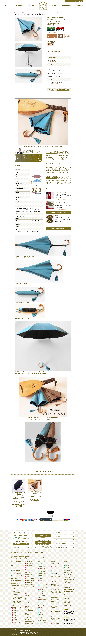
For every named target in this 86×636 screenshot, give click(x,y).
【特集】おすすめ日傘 (16, 575)
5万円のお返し (41, 593)
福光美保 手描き (28, 584)
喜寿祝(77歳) (41, 566)
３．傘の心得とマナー (16, 598)
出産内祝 (40, 597)
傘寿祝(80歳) (41, 563)
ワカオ (26, 576)
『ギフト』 (53, 561)
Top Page (14, 558)
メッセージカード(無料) (55, 576)
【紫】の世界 (15, 608)
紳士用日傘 (27, 614)
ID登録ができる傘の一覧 (61, 223)
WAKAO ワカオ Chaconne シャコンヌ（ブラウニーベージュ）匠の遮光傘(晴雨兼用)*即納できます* (35, 496)
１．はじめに (14, 595)
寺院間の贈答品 (42, 599)
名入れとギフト (54, 5)
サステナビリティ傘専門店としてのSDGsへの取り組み (56, 618)
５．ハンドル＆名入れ (16, 592)
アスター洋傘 (28, 574)
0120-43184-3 (21, 535)
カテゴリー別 (27, 592)
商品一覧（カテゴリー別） (33, 13)
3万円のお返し (41, 591)
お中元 (40, 612)
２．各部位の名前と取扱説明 (17, 597)
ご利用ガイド (79, 5)
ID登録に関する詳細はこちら (58, 228)
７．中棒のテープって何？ (16, 604)
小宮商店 (27, 567)
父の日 (40, 580)
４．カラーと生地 (15, 591)
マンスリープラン (42, 620)
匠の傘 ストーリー (15, 565)
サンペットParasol (29, 586)
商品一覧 (31, 5)
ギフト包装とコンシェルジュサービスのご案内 (32, 558)
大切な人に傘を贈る (55, 563)
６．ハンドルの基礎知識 (16, 602)
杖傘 (26, 599)
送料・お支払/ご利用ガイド (63, 547)
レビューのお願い (68, 572)
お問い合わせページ (21, 543)
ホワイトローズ (28, 563)
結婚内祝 (40, 589)
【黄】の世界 (15, 610)
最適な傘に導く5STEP (16, 585)
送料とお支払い (67, 598)
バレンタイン (41, 610)
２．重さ (13, 588)
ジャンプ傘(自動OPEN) (29, 610)
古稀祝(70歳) (41, 568)
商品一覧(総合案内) (16, 561)
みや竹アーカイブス (69, 617)
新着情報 (66, 565)
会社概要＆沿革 (67, 587)
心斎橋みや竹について (61, 543)
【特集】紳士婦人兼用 (16, 573)
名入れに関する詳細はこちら (58, 212)
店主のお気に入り (67, 582)
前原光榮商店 (28, 565)
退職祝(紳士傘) (42, 575)
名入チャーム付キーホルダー (56, 592)
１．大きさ (14, 587)
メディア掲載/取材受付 (69, 589)
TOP (6, 5)
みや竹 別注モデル (29, 580)
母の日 (40, 578)
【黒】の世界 (15, 615)
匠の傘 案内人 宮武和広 (69, 591)
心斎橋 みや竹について (67, 5)
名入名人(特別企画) (55, 589)
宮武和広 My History (68, 583)
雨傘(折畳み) (27, 609)
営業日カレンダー (67, 602)
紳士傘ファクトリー (29, 621)
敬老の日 (40, 614)
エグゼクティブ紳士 (43, 587)
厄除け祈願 (41, 601)
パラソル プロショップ (29, 624)
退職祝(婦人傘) (42, 573)
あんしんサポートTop (68, 596)
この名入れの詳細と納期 (61, 199)
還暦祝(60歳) (41, 571)
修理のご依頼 (43, 535)
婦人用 (43, 13)
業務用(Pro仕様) (28, 623)
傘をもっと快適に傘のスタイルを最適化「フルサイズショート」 (56, 601)
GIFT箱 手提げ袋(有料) (55, 574)
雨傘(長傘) (27, 595)
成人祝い (40, 607)
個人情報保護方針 (67, 604)
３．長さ (13, 589)
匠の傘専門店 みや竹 (16, 13)
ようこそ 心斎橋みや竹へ (69, 579)
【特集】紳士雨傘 (15, 570)
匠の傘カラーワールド (16, 607)
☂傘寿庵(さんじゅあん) (42, 542)
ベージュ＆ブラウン (16, 622)
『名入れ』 (53, 581)
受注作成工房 (28, 582)
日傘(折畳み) (27, 602)
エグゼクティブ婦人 (43, 584)
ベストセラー (67, 567)
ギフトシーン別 (41, 561)
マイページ (69, 1)
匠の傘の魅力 (19, 5)
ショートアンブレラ (28, 598)
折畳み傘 (58, 13)
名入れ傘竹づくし (54, 587)
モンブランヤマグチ (29, 578)
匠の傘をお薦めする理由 (16, 580)
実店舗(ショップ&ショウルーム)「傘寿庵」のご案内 (29, 552)
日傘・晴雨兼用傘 (50, 13)
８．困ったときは (15, 605)
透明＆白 (14, 619)
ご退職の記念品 (42, 622)
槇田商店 (27, 572)
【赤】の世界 (15, 614)
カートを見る (78, 1)
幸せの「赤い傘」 (55, 623)
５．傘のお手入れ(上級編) (16, 601)
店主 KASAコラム (69, 609)
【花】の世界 (15, 617)
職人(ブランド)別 (28, 561)
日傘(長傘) (27, 601)
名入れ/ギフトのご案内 (61, 539)
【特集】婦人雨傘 (15, 567)
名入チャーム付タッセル (55, 591)
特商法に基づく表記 (67, 605)
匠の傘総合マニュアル (16, 594)
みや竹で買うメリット (68, 581)
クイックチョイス (55, 570)
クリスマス (41, 617)
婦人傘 (26, 594)
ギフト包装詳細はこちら (53, 83)
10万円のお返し (41, 595)
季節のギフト (41, 605)
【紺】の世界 (15, 612)
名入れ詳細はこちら (52, 61)
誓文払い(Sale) (68, 574)
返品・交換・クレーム (68, 601)
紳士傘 (26, 606)
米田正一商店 (28, 570)
